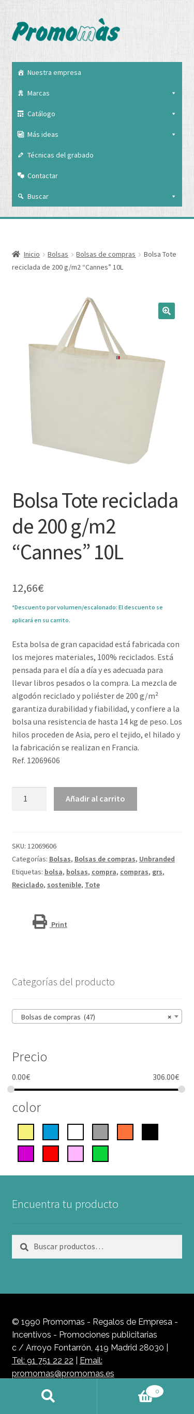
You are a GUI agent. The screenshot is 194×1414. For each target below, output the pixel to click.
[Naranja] (125, 1131)
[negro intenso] (150, 1131)
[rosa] (75, 1153)
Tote (92, 884)
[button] (166, 311)
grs (157, 871)
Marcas (102, 93)
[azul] (51, 1131)
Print (50, 924)
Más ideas (102, 134)
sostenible (64, 884)
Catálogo (102, 113)
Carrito (131, 1389)
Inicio (32, 254)
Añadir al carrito (95, 798)
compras (134, 871)
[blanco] (75, 1131)
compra (104, 871)
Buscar (102, 196)
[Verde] (100, 1153)
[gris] (100, 1131)
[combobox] (97, 1016)
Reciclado (27, 884)
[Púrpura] (26, 1153)
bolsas (77, 871)
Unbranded (157, 858)
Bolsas (58, 254)
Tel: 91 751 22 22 (42, 1360)
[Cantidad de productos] (29, 799)
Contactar (42, 175)
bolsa (53, 871)
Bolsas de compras (106, 254)
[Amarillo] (26, 1131)
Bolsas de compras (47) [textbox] (94, 1017)
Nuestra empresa (54, 72)
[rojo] (51, 1153)
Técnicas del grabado (60, 155)
